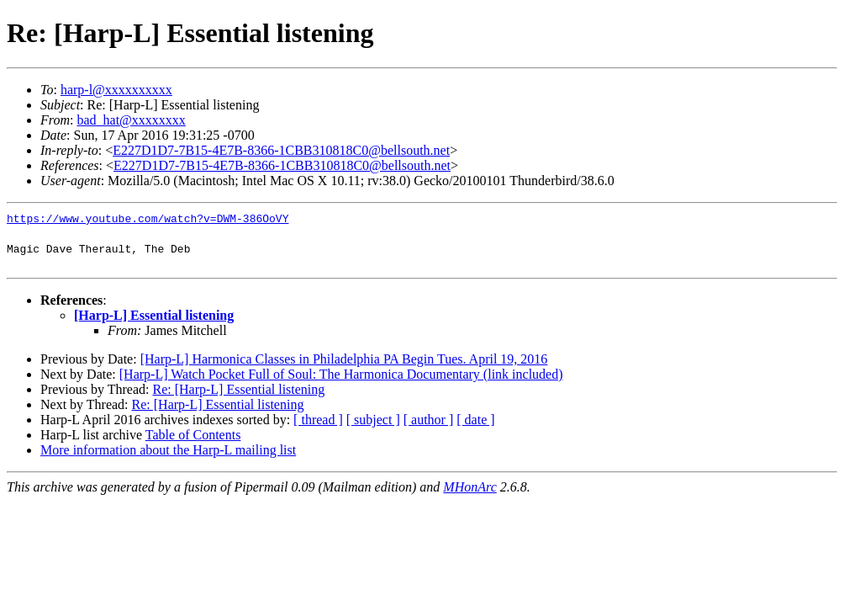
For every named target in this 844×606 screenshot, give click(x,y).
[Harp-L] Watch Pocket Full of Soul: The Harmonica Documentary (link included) (341, 374)
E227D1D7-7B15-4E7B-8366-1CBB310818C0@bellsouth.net (281, 150)
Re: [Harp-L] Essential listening (238, 389)
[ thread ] (318, 419)
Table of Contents (193, 435)
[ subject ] (373, 419)
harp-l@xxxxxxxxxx (116, 89)
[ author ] (429, 419)
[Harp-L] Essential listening (154, 315)
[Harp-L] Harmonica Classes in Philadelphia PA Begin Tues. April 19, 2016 (344, 359)
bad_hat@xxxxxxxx (130, 120)
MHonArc (469, 487)
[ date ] (475, 419)
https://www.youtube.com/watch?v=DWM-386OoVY (147, 218)
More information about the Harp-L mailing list (168, 450)
